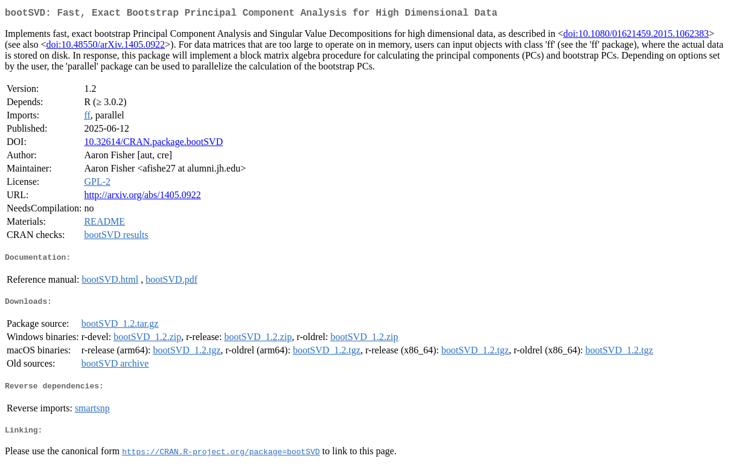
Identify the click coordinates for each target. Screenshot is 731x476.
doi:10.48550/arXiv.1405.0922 (105, 47)
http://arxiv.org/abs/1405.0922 (142, 197)
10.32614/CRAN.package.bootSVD (153, 144)
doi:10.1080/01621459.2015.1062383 (636, 36)
